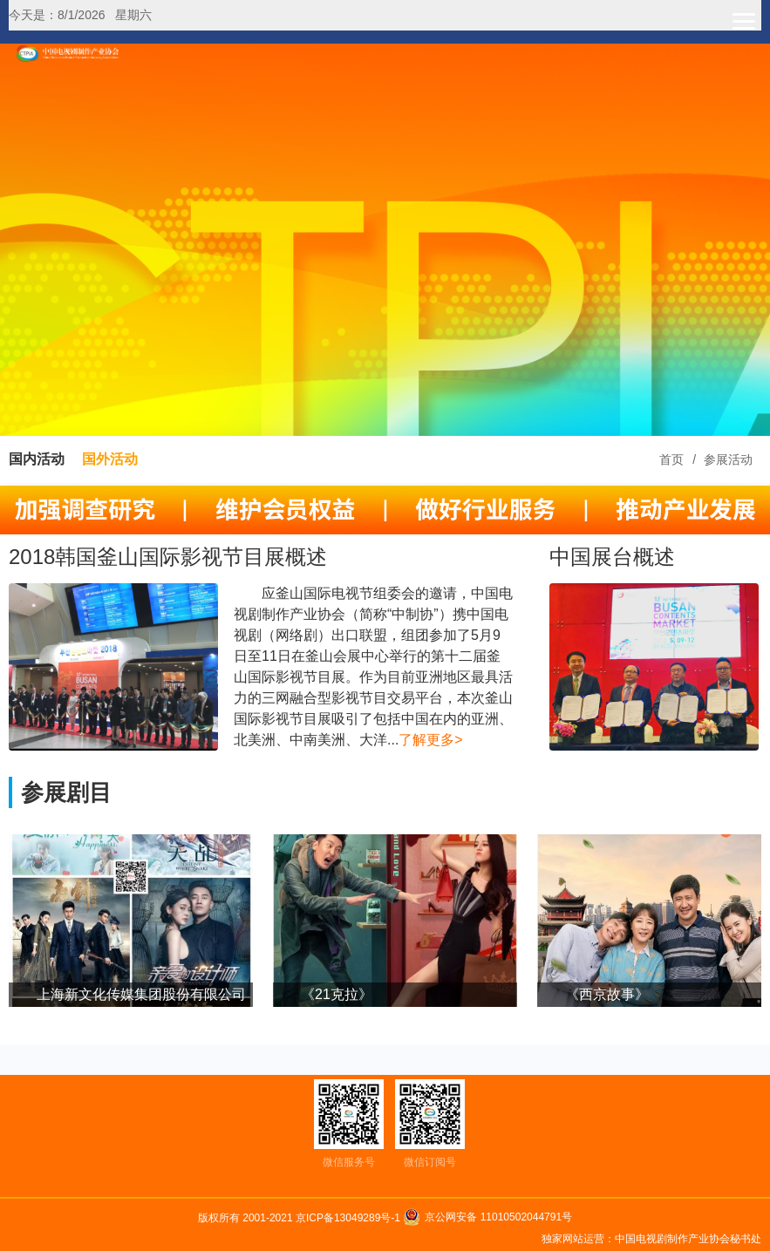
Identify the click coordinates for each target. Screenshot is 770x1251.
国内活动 (37, 459)
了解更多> (430, 739)
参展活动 (728, 459)
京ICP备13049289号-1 (349, 1218)
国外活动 (110, 459)
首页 (671, 459)
